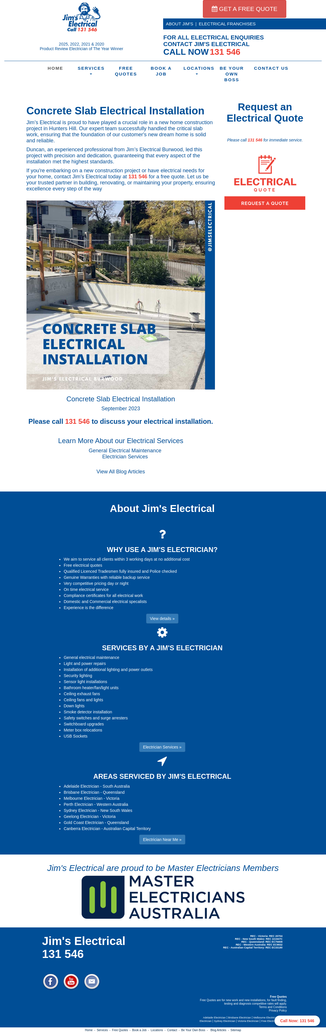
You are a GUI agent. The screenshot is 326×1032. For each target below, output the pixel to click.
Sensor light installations (85, 681)
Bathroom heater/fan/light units (91, 687)
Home (55, 68)
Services (91, 70)
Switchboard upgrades (84, 724)
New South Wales (116, 810)
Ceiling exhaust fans (82, 693)
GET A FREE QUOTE (245, 8)
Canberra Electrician (82, 828)
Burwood (172, 149)
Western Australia (112, 804)
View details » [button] (162, 618)
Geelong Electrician (81, 816)
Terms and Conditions (273, 1007)
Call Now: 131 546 (297, 1020)
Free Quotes (126, 71)
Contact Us (268, 68)
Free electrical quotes (83, 565)
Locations (198, 70)
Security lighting (78, 675)
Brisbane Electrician (81, 792)
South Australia (116, 786)
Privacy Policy (278, 1010)
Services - (104, 1030)
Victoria (112, 798)
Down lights (74, 706)
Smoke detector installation (88, 712)
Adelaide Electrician (81, 786)
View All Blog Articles (120, 472)
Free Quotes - (122, 1030)
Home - (91, 1030)
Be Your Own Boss (232, 74)
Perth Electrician (78, 804)
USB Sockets (75, 736)
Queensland (114, 792)
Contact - (174, 1030)
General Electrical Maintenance (125, 450)
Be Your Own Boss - (195, 1030)
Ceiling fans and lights (83, 700)
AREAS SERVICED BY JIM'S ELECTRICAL (162, 776)
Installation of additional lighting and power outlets (108, 669)
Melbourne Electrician (83, 798)
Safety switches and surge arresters (96, 718)
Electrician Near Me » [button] (162, 839)
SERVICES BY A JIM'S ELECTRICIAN (162, 648)
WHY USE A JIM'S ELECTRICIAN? (162, 549)
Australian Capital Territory (127, 828)
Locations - (159, 1030)
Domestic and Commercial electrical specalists (105, 601)
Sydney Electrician (80, 810)
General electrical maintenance (91, 657)
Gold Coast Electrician (84, 822)
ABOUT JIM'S (179, 23)
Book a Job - (141, 1030)
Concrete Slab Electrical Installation (115, 111)
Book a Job (161, 71)
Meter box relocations (83, 730)
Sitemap (235, 1030)
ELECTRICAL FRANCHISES (227, 23)
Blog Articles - (220, 1030)
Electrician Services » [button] (162, 747)
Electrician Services (125, 457)
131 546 (137, 176)
